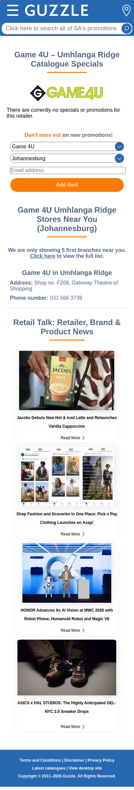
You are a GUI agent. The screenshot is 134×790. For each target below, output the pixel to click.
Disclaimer (74, 760)
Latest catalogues (49, 768)
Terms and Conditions (40, 760)
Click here (42, 256)
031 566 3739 (66, 298)
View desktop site (85, 768)
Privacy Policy (101, 760)
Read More (72, 438)
